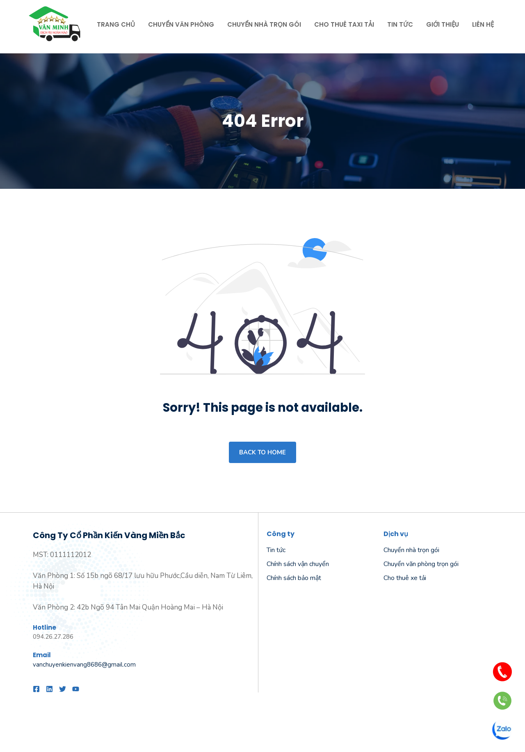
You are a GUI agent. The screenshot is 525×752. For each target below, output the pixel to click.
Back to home (262, 452)
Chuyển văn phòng (181, 24)
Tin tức (400, 24)
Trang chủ (116, 24)
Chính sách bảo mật (294, 577)
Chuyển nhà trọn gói (264, 24)
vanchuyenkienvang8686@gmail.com (84, 664)
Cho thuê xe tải (404, 577)
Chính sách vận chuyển (298, 564)
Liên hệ (483, 24)
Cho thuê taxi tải (344, 24)
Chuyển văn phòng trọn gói (421, 564)
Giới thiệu (442, 24)
